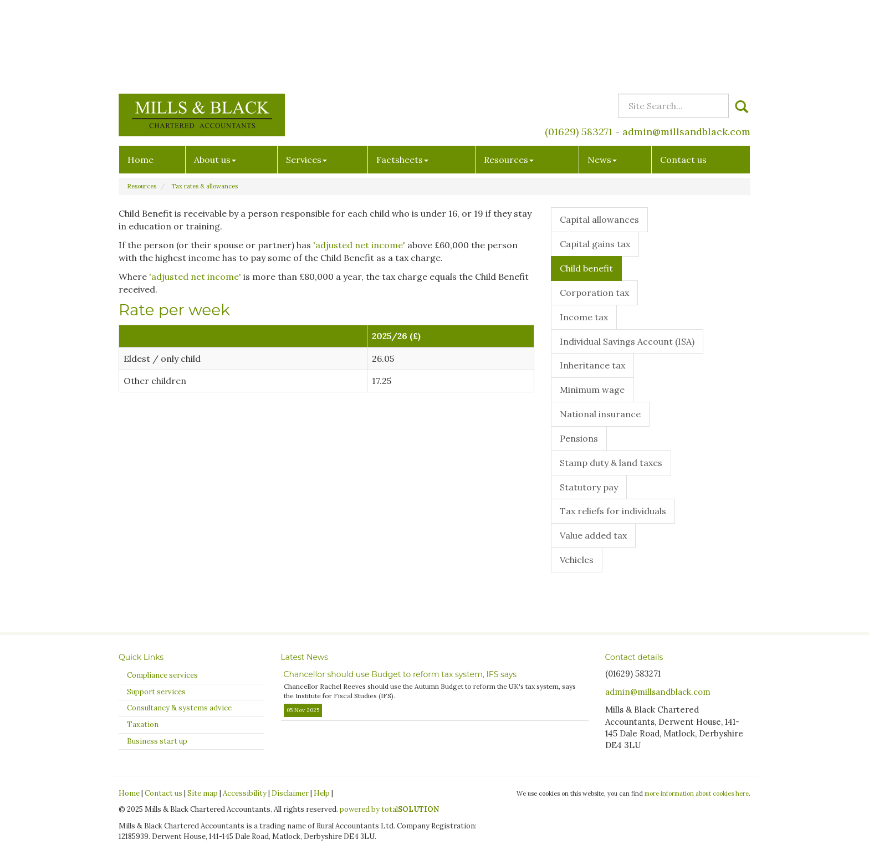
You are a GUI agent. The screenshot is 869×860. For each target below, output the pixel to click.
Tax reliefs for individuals (613, 510)
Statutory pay (589, 487)
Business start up (157, 741)
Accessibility (245, 793)
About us (215, 78)
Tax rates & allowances (204, 186)
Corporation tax (594, 292)
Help (322, 793)
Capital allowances (599, 219)
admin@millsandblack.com (686, 50)
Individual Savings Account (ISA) (627, 341)
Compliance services (162, 675)
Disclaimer (290, 793)
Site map (202, 793)
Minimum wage (592, 389)
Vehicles (577, 559)
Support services (156, 692)
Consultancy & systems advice (179, 708)
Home (140, 78)
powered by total (389, 809)
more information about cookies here (697, 793)
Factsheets (402, 78)
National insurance (600, 413)
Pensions (579, 438)
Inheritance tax (592, 365)
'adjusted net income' (359, 244)
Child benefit (586, 268)
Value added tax (593, 535)
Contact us (683, 78)
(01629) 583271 (578, 50)
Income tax (584, 316)
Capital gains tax (595, 243)
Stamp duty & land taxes (611, 462)
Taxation (143, 724)
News (602, 78)
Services (306, 78)
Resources (509, 78)
